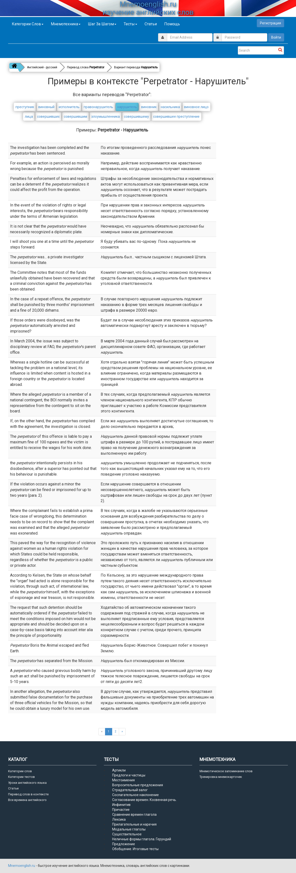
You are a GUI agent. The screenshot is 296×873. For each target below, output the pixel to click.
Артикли (119, 770)
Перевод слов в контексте (28, 794)
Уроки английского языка (27, 783)
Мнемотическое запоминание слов (226, 771)
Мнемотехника (66, 24)
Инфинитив (121, 805)
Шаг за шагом (102, 24)
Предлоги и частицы (128, 775)
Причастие (121, 810)
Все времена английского (27, 800)
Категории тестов (21, 777)
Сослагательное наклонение (135, 795)
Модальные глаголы (129, 829)
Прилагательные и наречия (134, 824)
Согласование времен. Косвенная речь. (144, 800)
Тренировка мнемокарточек (221, 777)
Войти (276, 37)
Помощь (172, 24)
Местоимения (123, 780)
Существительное (127, 834)
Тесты (130, 24)
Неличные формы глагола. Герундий (141, 839)
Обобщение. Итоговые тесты (135, 849)
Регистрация (270, 23)
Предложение (123, 844)
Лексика (119, 819)
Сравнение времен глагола (134, 814)
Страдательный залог (130, 790)
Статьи (151, 24)
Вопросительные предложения (137, 785)
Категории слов (27, 24)
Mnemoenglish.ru (22, 866)
